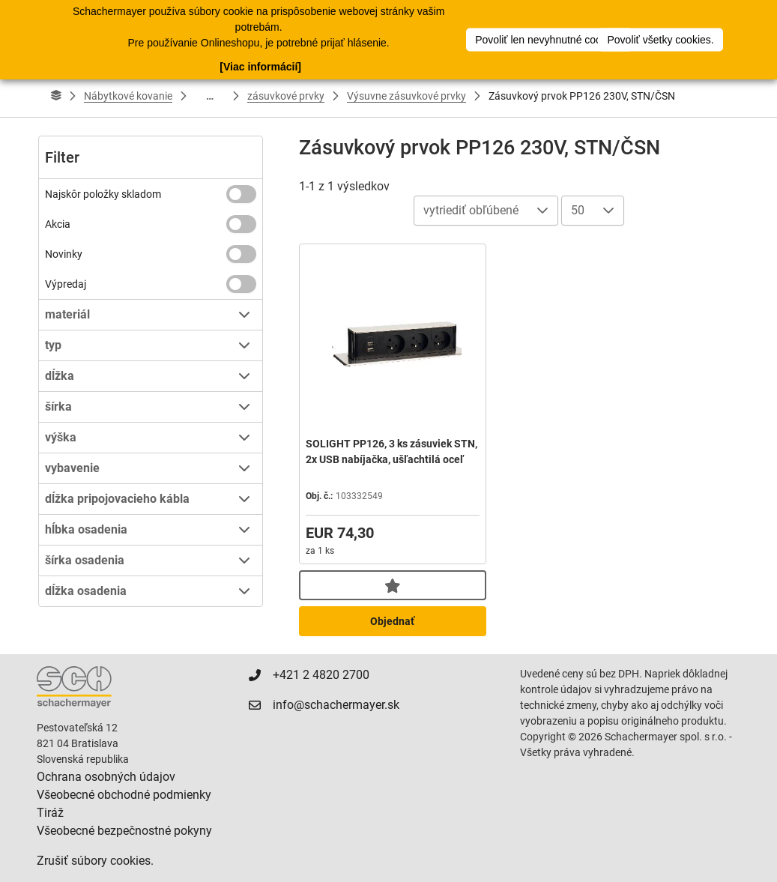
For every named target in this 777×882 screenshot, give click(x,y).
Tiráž (50, 813)
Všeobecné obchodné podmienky (124, 795)
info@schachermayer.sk (336, 705)
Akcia (57, 224)
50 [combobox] (577, 210)
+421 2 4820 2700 (321, 675)
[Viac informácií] (260, 67)
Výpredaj (65, 284)
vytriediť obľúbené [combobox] (470, 210)
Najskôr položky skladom (103, 194)
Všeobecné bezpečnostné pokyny (124, 831)
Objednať (392, 621)
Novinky (63, 254)
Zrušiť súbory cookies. (95, 861)
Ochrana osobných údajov (106, 777)
